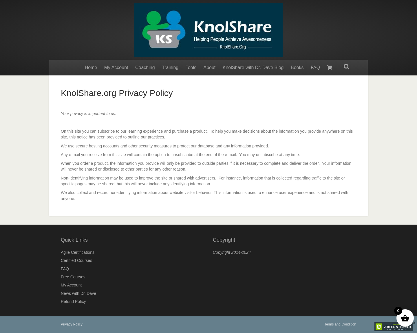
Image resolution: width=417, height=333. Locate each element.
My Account (116, 67)
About (209, 67)
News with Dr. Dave (78, 293)
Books (297, 67)
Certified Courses (76, 260)
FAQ (315, 67)
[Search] (346, 67)
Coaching (145, 67)
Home (91, 67)
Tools (191, 67)
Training (170, 67)
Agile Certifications (77, 252)
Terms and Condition (340, 324)
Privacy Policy (72, 324)
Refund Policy (73, 301)
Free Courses (73, 277)
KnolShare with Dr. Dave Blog (253, 67)
